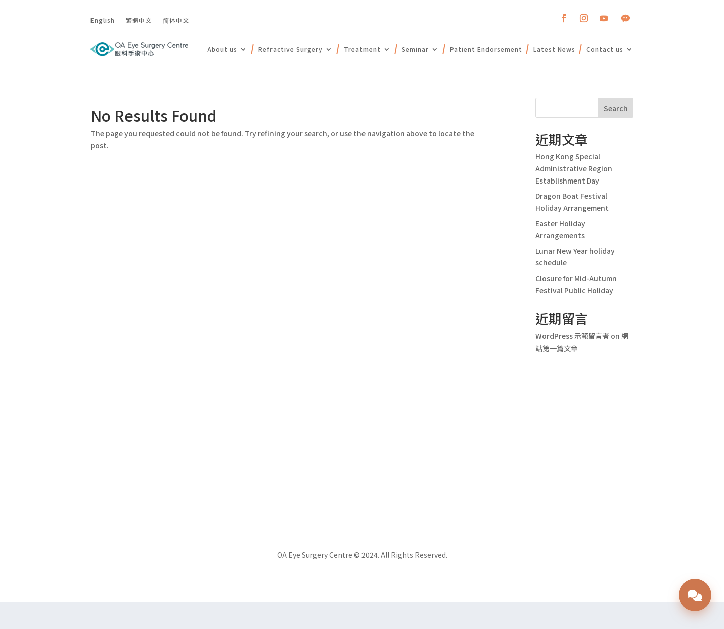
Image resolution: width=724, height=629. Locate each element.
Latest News (554, 49)
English (102, 20)
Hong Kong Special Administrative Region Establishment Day (573, 168)
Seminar (415, 49)
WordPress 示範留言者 (572, 336)
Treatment (362, 49)
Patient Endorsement (486, 49)
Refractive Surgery (290, 49)
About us (222, 49)
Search (616, 108)
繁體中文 (139, 20)
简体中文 (176, 20)
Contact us (604, 49)
